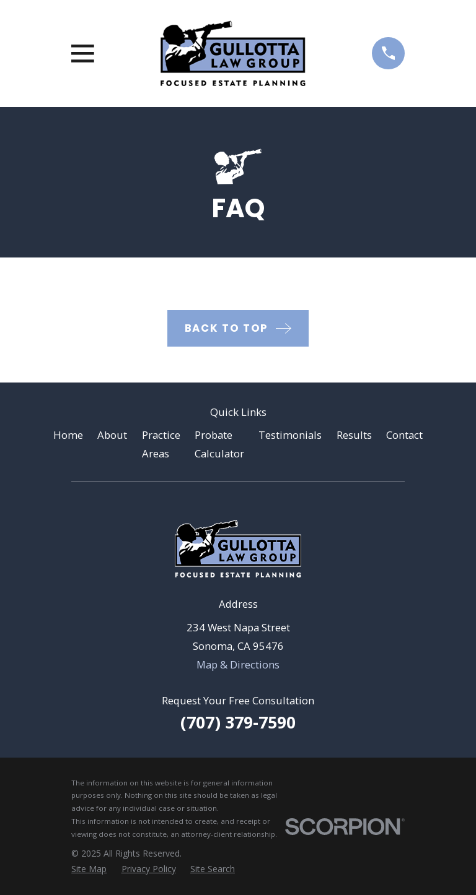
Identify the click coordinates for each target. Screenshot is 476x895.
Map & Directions (238, 664)
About (112, 435)
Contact (404, 435)
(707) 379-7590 (238, 722)
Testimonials (290, 435)
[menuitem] (89, 868)
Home (68, 435)
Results (354, 435)
